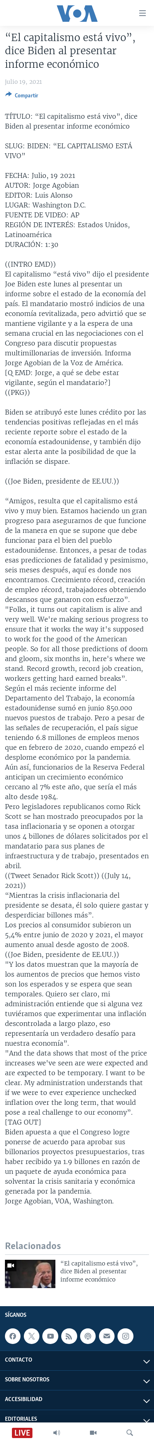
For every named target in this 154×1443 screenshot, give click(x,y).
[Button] (21, 97)
